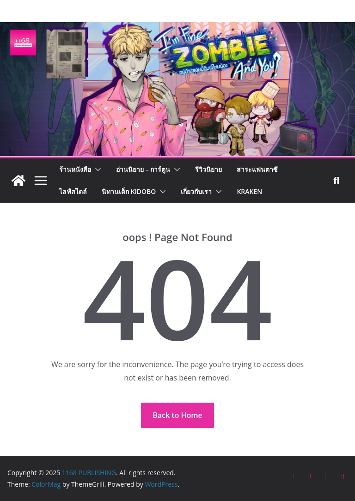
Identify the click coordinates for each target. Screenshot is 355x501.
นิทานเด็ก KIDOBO (129, 191)
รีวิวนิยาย (208, 169)
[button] (96, 169)
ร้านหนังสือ (75, 169)
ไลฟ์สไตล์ (73, 191)
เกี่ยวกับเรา (196, 191)
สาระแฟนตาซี (257, 169)
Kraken (249, 191)
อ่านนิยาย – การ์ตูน (143, 169)
